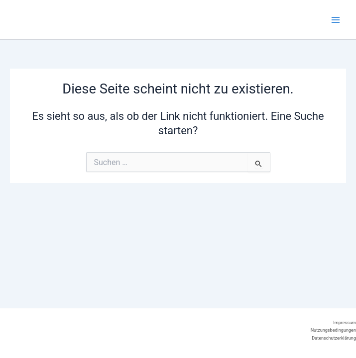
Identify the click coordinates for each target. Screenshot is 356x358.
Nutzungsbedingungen (333, 330)
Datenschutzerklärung (334, 338)
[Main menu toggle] (335, 19)
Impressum (344, 322)
